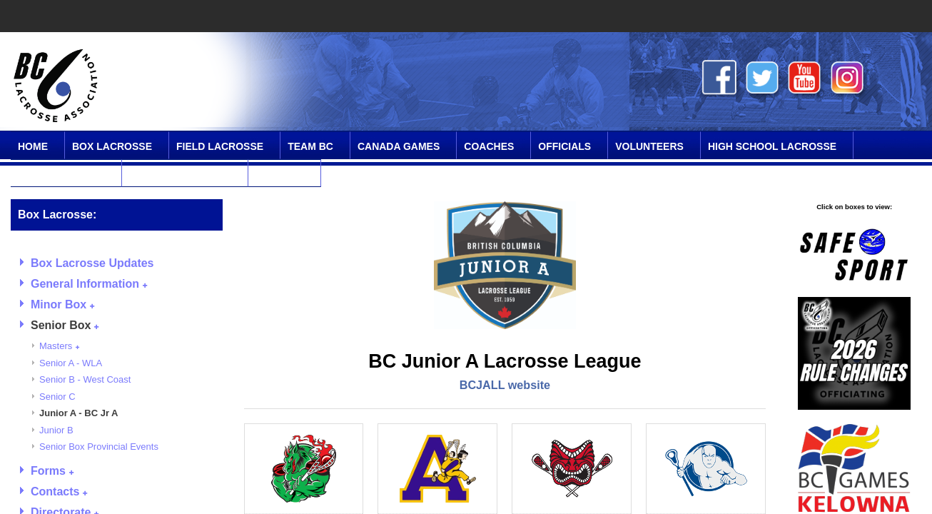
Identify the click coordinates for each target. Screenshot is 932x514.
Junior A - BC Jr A (78, 413)
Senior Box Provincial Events (98, 446)
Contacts (59, 491)
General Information (89, 284)
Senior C (57, 396)
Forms (52, 471)
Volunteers (649, 146)
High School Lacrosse (772, 146)
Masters (59, 346)
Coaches (489, 146)
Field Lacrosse (219, 146)
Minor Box (62, 304)
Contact (279, 174)
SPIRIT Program (61, 174)
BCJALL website (505, 384)
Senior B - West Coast (85, 379)
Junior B (56, 430)
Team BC (310, 146)
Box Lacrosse (112, 146)
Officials (564, 146)
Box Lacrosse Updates (92, 263)
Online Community (180, 174)
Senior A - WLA (70, 363)
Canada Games (399, 146)
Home (33, 146)
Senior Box (64, 325)
